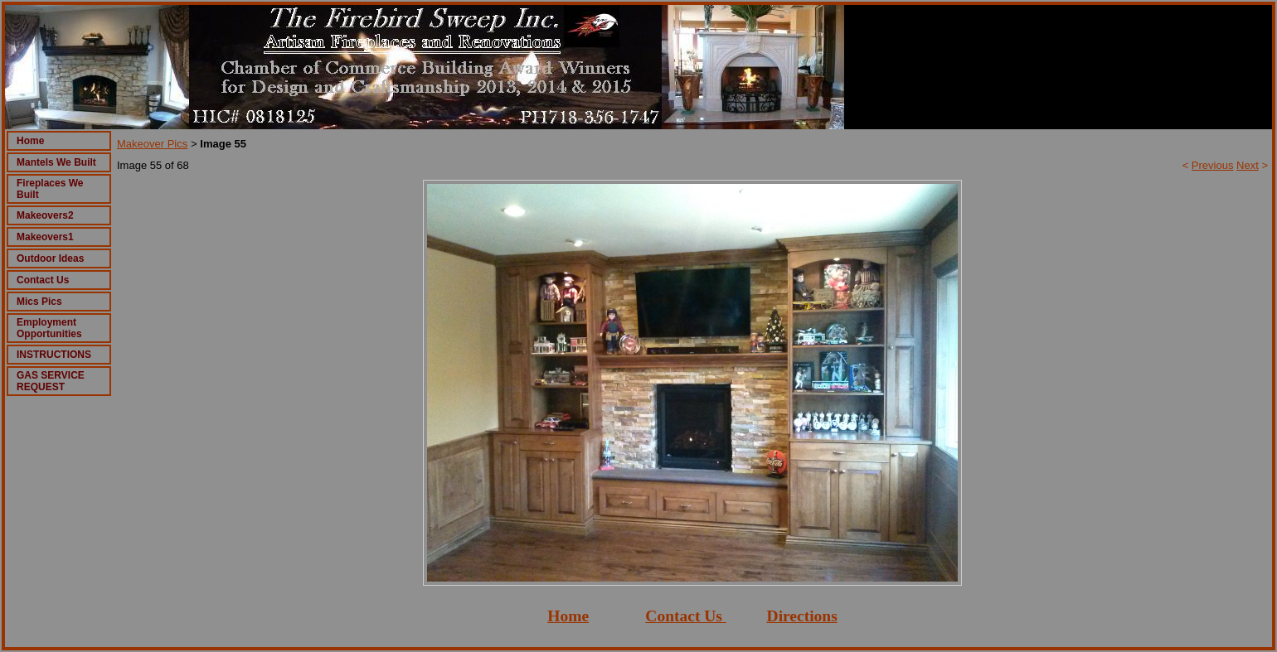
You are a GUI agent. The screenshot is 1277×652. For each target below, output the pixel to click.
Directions (802, 616)
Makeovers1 (45, 237)
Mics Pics (39, 301)
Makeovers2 (45, 215)
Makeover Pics (152, 144)
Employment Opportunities (49, 328)
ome (574, 616)
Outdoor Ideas (50, 258)
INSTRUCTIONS (54, 354)
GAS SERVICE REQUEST (51, 381)
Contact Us (43, 280)
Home (30, 141)
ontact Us (689, 616)
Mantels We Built (56, 162)
